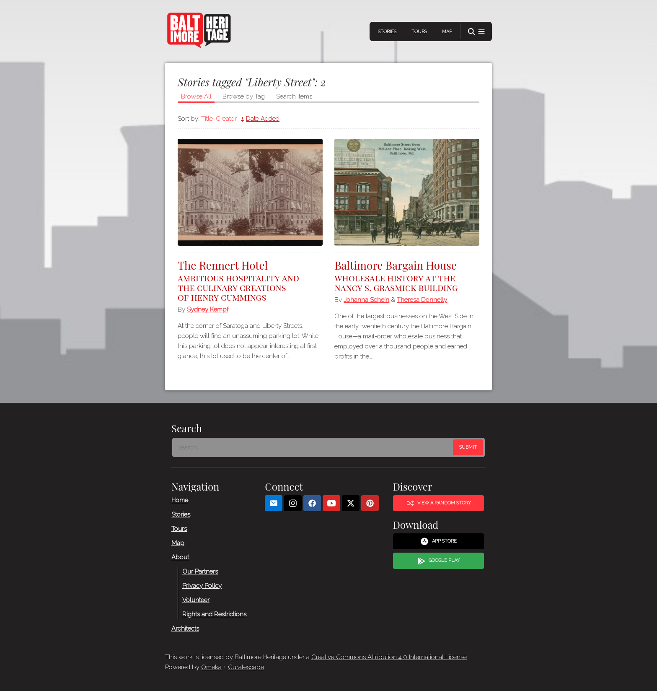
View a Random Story (438, 503)
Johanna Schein (366, 300)
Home (179, 500)
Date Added (262, 118)
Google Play (438, 560)
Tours (419, 31)
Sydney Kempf (207, 309)
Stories (387, 31)
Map (447, 31)
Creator (226, 118)
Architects (185, 628)
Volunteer (196, 599)
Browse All (196, 96)
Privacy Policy (202, 585)
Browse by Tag (243, 96)
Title (207, 118)
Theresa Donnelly (422, 300)
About (180, 557)
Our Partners (200, 571)
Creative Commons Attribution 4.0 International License (389, 657)
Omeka (211, 667)
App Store (438, 541)
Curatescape (246, 667)
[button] (476, 31)
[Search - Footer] (313, 447)
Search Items (294, 96)
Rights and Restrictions (214, 614)
